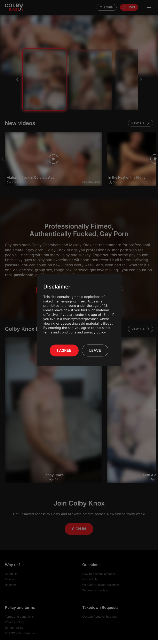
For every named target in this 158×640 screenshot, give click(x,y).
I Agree (64, 350)
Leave (95, 350)
